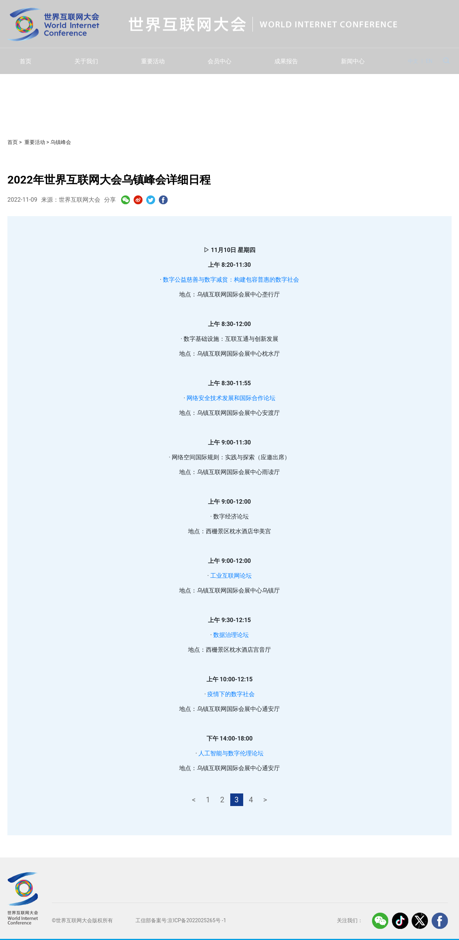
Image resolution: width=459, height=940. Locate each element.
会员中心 (219, 61)
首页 (25, 61)
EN (429, 61)
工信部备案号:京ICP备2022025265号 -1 (180, 920)
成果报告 (286, 61)
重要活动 (153, 61)
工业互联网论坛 (231, 575)
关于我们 (86, 61)
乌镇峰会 (60, 142)
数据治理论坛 (231, 634)
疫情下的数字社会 (231, 694)
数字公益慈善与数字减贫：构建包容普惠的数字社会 (231, 279)
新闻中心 (353, 61)
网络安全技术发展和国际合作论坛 (231, 398)
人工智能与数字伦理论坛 (231, 753)
